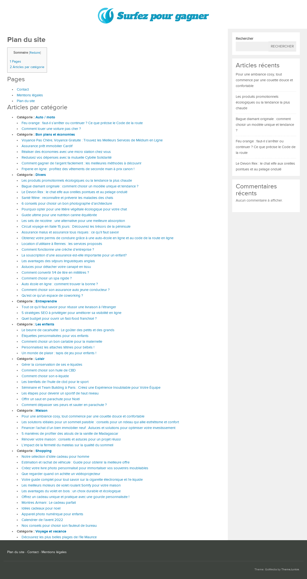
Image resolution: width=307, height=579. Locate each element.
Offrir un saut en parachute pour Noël (51, 399)
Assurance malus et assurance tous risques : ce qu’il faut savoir (70, 232)
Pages (15, 61)
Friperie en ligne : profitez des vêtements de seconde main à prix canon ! (78, 169)
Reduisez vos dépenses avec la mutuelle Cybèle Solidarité (67, 158)
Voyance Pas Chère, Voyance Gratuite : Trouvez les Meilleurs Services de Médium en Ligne (92, 140)
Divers (40, 175)
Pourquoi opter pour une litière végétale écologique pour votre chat (74, 209)
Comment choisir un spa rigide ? (47, 278)
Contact (23, 89)
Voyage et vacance (50, 531)
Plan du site (26, 101)
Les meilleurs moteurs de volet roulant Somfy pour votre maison (71, 485)
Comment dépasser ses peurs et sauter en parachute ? (64, 405)
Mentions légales (30, 95)
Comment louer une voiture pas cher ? (51, 129)
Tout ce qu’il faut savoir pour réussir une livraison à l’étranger (69, 307)
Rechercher (244, 39)
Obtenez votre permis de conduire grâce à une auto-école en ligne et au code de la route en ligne (97, 238)
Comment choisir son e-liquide (45, 376)
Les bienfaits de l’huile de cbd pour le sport (55, 382)
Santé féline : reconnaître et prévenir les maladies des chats (67, 198)
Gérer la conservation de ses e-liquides (52, 365)
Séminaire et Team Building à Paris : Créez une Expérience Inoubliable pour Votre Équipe (91, 388)
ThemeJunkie (290, 569)
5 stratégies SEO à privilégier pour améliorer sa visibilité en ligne (71, 313)
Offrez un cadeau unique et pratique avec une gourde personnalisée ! (75, 497)
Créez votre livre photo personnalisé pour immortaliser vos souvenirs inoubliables (85, 468)
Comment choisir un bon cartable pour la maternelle (62, 342)
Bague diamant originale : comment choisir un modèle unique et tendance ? (80, 186)
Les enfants (44, 324)
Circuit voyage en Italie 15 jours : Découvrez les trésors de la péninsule (76, 227)
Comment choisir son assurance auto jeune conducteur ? (66, 290)
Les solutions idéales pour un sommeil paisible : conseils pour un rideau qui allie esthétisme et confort (100, 422)
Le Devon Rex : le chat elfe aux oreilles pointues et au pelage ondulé (74, 192)
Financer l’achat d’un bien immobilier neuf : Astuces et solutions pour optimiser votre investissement (98, 428)
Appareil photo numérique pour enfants (52, 514)
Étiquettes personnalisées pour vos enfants (55, 336)
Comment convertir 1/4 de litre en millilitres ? (55, 273)
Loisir (39, 359)
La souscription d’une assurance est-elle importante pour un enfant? (74, 255)
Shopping (43, 451)
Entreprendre (46, 301)
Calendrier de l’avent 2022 (42, 520)
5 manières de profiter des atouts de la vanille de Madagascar (70, 434)
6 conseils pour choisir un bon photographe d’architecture (67, 204)
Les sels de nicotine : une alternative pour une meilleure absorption (73, 221)
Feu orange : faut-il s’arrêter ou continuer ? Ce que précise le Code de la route (82, 123)
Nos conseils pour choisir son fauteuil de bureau (59, 526)
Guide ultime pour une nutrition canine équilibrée (59, 215)
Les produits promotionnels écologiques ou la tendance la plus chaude (77, 181)
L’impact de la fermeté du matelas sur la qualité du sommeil (67, 445)
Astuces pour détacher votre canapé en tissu (56, 267)
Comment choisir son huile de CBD (49, 370)
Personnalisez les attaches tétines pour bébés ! (58, 347)
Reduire (35, 53)
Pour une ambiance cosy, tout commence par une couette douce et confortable (83, 416)
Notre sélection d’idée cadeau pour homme (55, 457)
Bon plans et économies (55, 134)
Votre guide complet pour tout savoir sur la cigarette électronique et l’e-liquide (82, 480)
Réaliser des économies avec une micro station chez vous (66, 152)
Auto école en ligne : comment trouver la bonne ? (60, 284)
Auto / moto (45, 117)
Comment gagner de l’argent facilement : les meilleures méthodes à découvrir (82, 163)
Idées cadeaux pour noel (41, 508)
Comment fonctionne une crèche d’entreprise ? (58, 250)
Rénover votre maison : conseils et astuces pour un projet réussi (71, 439)
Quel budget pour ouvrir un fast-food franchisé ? (59, 319)
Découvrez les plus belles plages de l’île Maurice (59, 537)
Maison (41, 410)
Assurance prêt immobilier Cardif (47, 146)
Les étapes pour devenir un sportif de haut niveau (60, 393)
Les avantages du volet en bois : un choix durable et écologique (71, 491)
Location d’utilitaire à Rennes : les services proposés (62, 244)
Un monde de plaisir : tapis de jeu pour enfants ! (59, 353)
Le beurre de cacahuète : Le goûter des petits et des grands (68, 330)
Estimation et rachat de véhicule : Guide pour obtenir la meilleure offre (76, 462)
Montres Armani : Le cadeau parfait (49, 503)
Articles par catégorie (27, 67)
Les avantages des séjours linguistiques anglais (58, 261)
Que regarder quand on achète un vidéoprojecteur (61, 474)
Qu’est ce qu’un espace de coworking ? (52, 296)
